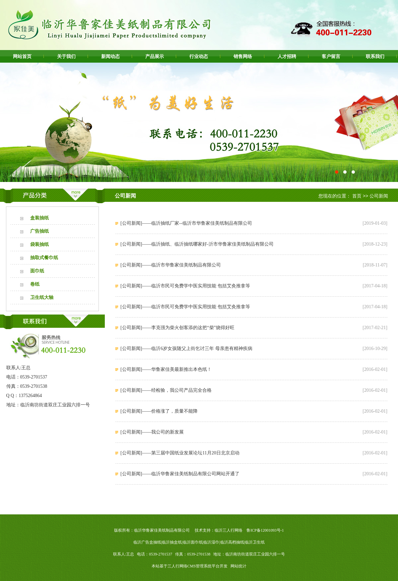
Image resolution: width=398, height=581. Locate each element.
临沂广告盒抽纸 (147, 542)
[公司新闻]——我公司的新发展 (152, 432)
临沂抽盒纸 (172, 542)
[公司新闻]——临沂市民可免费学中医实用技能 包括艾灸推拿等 (185, 285)
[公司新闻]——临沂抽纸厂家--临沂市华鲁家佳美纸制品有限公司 (186, 223)
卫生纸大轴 (41, 297)
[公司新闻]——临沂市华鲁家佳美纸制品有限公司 (170, 264)
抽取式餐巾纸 (44, 257)
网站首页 (22, 56)
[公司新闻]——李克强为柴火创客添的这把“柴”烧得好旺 (177, 327)
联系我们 (375, 56)
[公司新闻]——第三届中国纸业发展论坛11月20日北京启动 (179, 452)
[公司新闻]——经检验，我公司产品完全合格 (166, 390)
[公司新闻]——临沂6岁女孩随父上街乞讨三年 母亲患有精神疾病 (186, 348)
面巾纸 (37, 270)
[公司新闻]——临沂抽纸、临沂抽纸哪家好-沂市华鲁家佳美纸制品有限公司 (197, 244)
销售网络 (242, 56)
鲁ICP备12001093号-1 (265, 530)
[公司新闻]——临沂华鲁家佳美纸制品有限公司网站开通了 (179, 473)
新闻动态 (110, 56)
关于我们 (66, 56)
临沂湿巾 (211, 542)
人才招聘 (287, 56)
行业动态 (198, 56)
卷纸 (34, 284)
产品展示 (154, 56)
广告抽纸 (39, 231)
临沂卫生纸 (255, 542)
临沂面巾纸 (193, 542)
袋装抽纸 (39, 244)
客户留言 (331, 56)
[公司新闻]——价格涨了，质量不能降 (159, 411)
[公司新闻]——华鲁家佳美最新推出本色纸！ (166, 369)
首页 (357, 196)
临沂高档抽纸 (232, 542)
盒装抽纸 (39, 217)
